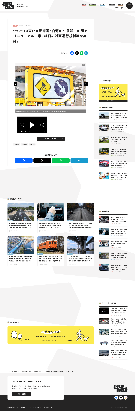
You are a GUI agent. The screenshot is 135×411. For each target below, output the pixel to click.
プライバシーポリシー (34, 407)
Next (86, 84)
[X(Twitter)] (121, 398)
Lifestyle (92, 4)
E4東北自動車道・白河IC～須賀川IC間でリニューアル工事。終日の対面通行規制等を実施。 (42, 371)
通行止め (32, 144)
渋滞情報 (24, 144)
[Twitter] (77, 53)
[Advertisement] (36, 180)
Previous (15, 84)
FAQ (52, 407)
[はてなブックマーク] (86, 53)
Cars (84, 4)
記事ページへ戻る (54, 139)
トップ (9, 371)
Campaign (119, 8)
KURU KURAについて (13, 407)
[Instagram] (126, 398)
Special (112, 4)
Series (120, 4)
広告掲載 (23, 407)
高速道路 (17, 144)
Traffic (102, 4)
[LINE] (81, 53)
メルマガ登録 (23, 394)
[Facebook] (72, 53)
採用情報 (45, 407)
